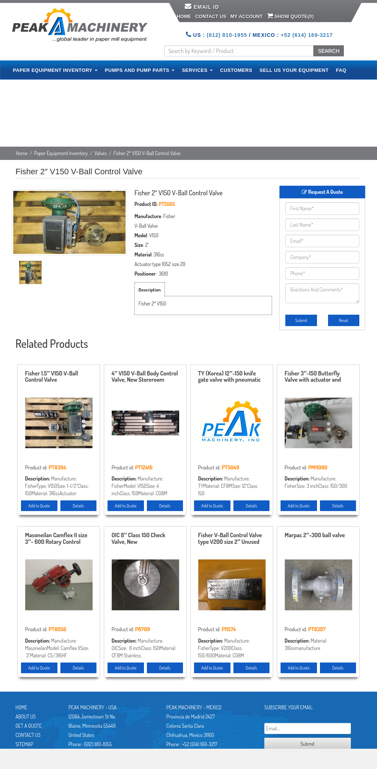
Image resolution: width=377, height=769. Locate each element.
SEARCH (328, 51)
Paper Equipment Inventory (61, 153)
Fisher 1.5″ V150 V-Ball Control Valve (51, 377)
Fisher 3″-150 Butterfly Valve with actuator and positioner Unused (313, 377)
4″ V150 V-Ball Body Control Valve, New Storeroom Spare (145, 377)
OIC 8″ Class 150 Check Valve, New (138, 538)
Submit (301, 320)
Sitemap (24, 744)
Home (184, 16)
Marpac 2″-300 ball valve (315, 535)
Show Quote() (290, 16)
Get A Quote (28, 726)
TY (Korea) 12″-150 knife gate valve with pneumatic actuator (229, 377)
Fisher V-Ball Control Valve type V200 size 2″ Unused (230, 538)
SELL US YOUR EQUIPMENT (294, 70)
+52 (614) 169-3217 (307, 35)
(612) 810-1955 (227, 35)
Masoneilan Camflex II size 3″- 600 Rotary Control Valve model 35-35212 (56, 538)
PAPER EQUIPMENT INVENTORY (55, 70)
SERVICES (197, 70)
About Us (25, 716)
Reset (343, 320)
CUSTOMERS (236, 70)
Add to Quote (39, 505)
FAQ (341, 70)
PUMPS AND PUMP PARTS (140, 70)
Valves (100, 153)
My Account (246, 16)
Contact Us (210, 16)
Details (78, 505)
